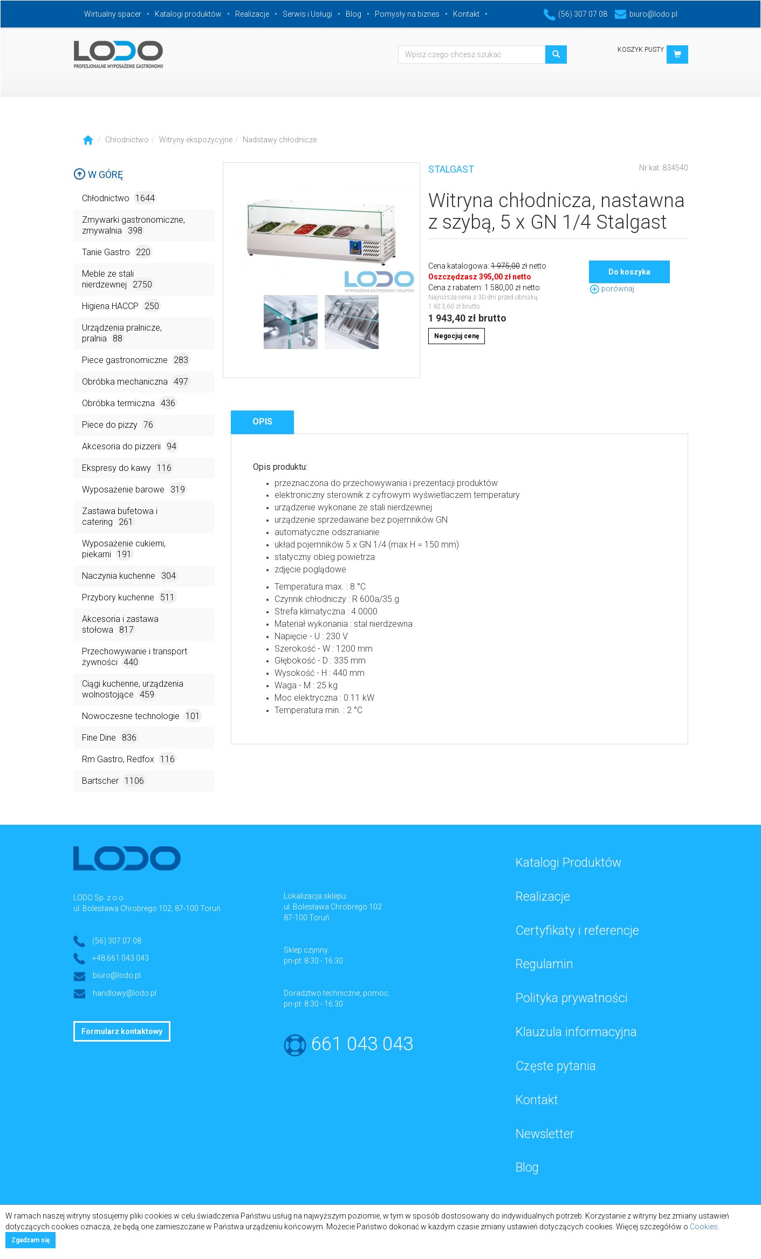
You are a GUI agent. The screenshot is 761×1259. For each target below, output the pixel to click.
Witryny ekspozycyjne (195, 139)
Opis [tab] (262, 421)
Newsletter (545, 1134)
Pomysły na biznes (407, 14)
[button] (677, 54)
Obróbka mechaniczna (136, 381)
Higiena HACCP (121, 305)
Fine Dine (110, 737)
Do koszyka (629, 272)
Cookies (704, 1226)
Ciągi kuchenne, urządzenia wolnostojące (132, 690)
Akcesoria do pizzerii (130, 446)
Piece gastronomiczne (136, 359)
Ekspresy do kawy (128, 467)
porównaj (611, 288)
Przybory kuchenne (129, 597)
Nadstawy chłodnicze (280, 139)
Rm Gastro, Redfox (129, 758)
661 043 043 (362, 1044)
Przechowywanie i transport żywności (134, 657)
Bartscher (114, 780)
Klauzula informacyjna (576, 1032)
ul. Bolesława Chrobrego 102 (333, 906)
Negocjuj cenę (456, 336)
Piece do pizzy (118, 424)
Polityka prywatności (572, 998)
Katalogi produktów (188, 14)
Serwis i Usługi (307, 14)
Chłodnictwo (127, 139)
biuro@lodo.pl (645, 14)
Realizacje (252, 14)
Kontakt (466, 14)
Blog (353, 14)
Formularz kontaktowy (121, 1031)
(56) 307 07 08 (575, 14)
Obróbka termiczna (129, 402)
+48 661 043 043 (120, 958)
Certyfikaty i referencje (577, 930)
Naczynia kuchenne (130, 575)
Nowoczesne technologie (142, 715)
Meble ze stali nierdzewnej (118, 280)
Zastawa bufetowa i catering (119, 517)
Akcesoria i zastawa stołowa (120, 625)
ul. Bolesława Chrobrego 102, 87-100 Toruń (147, 908)
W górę (98, 174)
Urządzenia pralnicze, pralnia (122, 334)
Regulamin (544, 964)
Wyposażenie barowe (134, 489)
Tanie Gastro (117, 251)
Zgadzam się (30, 1240)
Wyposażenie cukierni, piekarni (124, 549)
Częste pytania (556, 1066)
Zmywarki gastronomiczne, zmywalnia (133, 226)
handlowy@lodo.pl (124, 993)
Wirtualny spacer (112, 14)
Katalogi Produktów (568, 863)
